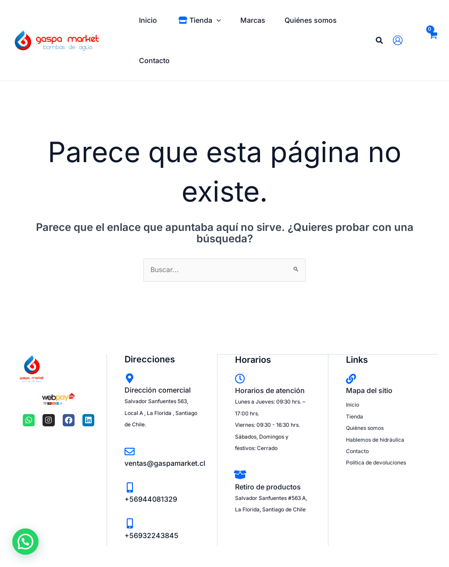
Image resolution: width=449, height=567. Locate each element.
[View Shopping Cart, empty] (432, 40)
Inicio (352, 404)
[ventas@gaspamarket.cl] (130, 452)
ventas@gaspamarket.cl (165, 463)
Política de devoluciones (376, 462)
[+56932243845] (130, 524)
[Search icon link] (380, 41)
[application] (219, 20)
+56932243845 (151, 535)
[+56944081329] (130, 487)
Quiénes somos (365, 427)
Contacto (357, 450)
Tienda (354, 416)
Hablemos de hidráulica (375, 439)
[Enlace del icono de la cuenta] (399, 40)
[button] (23, 542)
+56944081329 (151, 499)
